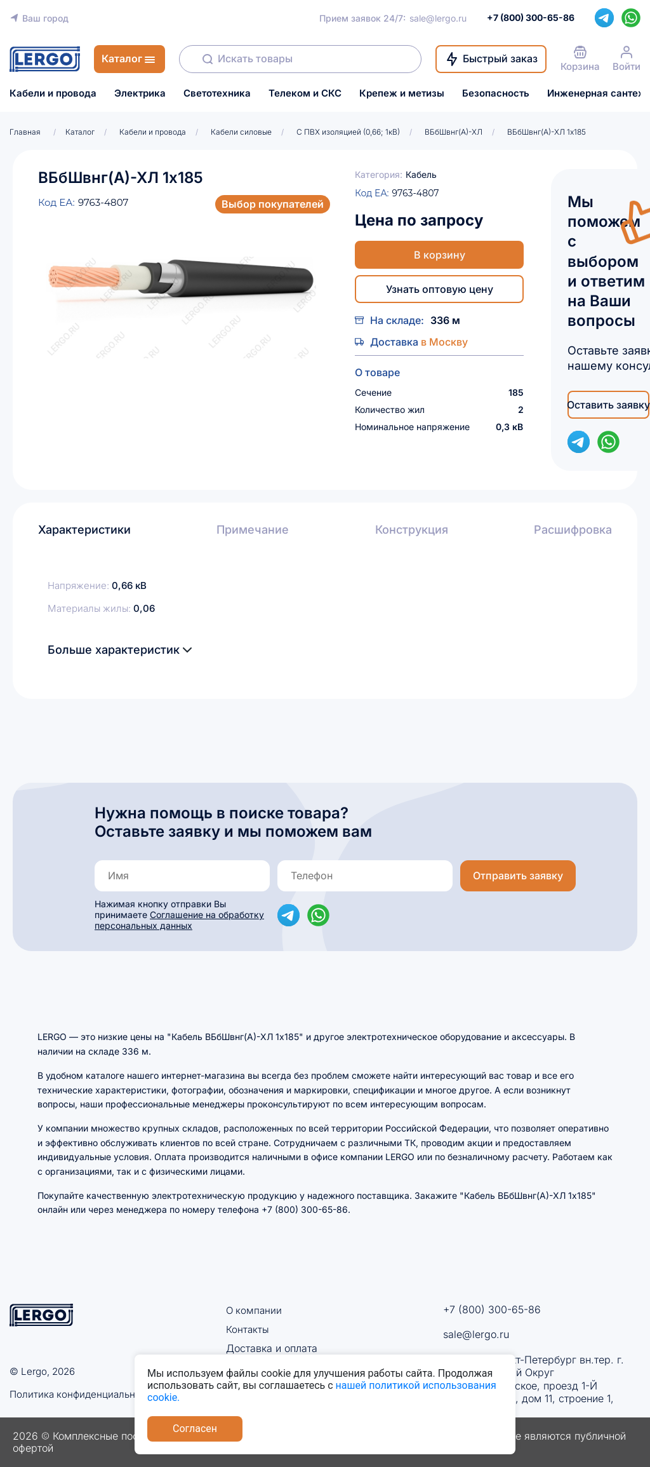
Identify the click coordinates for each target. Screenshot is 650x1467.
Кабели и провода (53, 93)
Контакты (248, 1329)
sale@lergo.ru (438, 18)
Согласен (195, 1429)
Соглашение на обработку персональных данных (179, 920)
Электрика (140, 93)
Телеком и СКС (305, 93)
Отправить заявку (518, 875)
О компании (255, 1310)
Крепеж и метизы (401, 93)
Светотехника (217, 93)
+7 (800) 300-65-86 (492, 1309)
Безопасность (495, 93)
